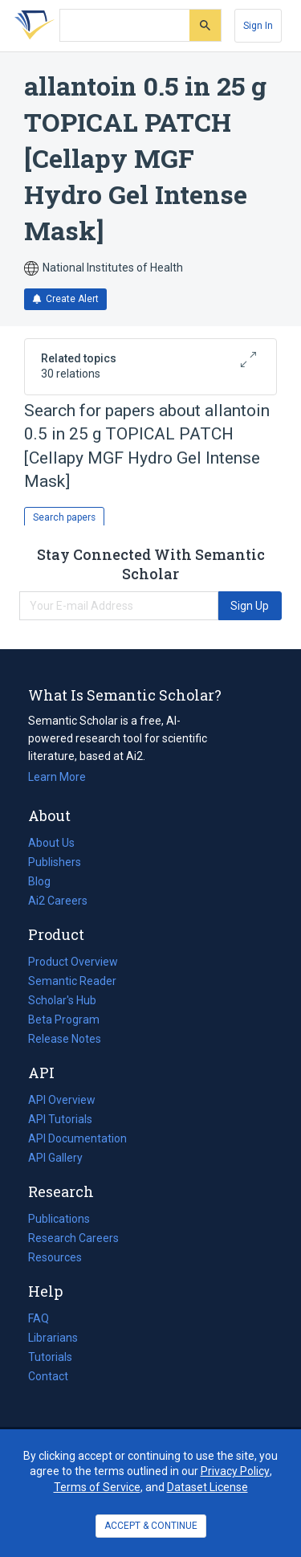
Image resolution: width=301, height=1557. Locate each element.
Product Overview (73, 961)
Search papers (64, 517)
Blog (45, 881)
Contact (48, 1376)
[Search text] (124, 25)
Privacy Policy (235, 1471)
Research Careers (73, 1238)
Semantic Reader (72, 981)
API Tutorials (60, 1119)
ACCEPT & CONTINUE (150, 1525)
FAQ (38, 1318)
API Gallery (55, 1157)
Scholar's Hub (62, 1000)
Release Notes (64, 1038)
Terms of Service (97, 1487)
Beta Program (64, 1019)
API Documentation (77, 1138)
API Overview (62, 1099)
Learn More (57, 776)
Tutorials (50, 1357)
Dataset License (207, 1487)
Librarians (53, 1337)
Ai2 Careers (57, 900)
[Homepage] (31, 25)
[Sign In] (258, 26)
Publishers (54, 862)
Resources (55, 1257)
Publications (59, 1218)
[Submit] (205, 25)
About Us (51, 842)
